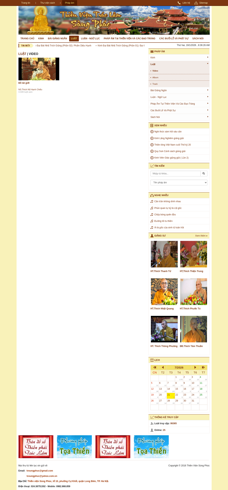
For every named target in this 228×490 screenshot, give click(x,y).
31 (195, 401)
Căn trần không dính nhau (167, 201)
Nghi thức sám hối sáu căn (168, 131)
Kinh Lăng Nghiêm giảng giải (169, 138)
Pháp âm (69, 3)
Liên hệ (186, 3)
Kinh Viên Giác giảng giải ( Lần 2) (171, 157)
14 (170, 390)
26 (154, 401)
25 (203, 395)
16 (187, 390)
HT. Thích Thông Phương (164, 346)
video (155, 71)
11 (203, 384)
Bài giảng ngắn (57, 38)
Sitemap (203, 3)
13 (162, 390)
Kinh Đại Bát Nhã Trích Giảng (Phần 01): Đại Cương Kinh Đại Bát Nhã (134, 45)
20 (162, 395)
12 (154, 390)
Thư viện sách (47, 3)
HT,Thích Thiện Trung (191, 271)
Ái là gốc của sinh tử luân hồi (169, 227)
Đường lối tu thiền (163, 221)
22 (179, 395)
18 (203, 390)
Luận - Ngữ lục (90, 38)
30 (187, 401)
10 (195, 384)
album (155, 77)
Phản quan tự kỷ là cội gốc (168, 208)
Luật (74, 38)
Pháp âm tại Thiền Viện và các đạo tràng (129, 38)
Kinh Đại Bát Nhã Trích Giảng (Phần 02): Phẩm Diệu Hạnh (62, 45)
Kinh (41, 38)
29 (179, 401)
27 (162, 401)
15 (179, 390)
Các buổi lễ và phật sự (173, 38)
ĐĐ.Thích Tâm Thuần (191, 346)
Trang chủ (27, 38)
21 (170, 395)
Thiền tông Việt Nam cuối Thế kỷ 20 (172, 144)
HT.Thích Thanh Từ (160, 271)
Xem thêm (200, 235)
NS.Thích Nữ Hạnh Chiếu (30, 89)
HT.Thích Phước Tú (190, 308)
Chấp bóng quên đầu (165, 214)
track (155, 84)
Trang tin (25, 3)
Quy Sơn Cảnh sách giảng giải (169, 151)
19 (154, 395)
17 (195, 390)
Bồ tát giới (24, 83)
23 (187, 395)
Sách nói (198, 38)
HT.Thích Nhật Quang (162, 308)
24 (195, 395)
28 (170, 401)
